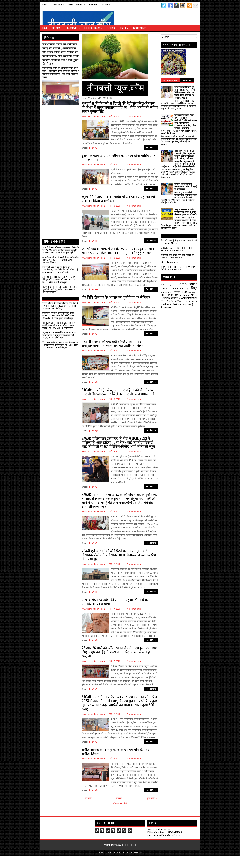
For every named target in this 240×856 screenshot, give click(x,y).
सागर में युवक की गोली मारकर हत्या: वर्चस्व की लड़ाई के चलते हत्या (185, 187)
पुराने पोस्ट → (152, 798)
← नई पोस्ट (87, 798)
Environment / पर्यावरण (170, 292)
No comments (134, 116)
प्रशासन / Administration (184, 298)
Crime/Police (188, 284)
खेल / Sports (182, 295)
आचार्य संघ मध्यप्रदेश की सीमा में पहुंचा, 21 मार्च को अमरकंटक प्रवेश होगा (115, 601)
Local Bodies (193, 292)
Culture (164, 288)
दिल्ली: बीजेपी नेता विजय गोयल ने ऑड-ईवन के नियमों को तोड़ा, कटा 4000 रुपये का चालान (60, 304)
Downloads (59, 4)
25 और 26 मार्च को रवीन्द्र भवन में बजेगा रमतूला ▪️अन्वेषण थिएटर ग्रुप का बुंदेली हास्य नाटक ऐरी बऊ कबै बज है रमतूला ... (120, 652)
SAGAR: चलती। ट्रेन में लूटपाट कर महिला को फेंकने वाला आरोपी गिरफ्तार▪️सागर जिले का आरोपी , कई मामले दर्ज (118, 392)
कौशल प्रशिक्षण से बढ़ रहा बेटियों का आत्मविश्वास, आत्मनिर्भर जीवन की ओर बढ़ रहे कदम (60, 270)
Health (107, 4)
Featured (93, 4)
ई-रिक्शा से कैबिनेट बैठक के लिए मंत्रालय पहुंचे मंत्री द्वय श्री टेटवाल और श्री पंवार (60, 278)
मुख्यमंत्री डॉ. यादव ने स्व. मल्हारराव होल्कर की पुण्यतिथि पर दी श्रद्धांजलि (60, 288)
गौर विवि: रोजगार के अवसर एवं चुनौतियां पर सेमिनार (116, 297)
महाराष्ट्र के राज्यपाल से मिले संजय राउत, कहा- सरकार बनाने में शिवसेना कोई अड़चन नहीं (60, 333)
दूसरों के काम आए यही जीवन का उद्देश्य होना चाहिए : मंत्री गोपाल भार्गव (119, 157)
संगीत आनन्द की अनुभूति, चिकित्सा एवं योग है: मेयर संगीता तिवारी (115, 751)
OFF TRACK (167, 295)
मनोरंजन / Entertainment (186, 301)
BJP (162, 284)
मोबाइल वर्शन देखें (120, 803)
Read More (151, 147)
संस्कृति (185, 305)
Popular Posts (170, 80)
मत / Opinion (167, 301)
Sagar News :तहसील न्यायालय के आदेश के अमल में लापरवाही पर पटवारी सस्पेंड (185, 212)
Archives (187, 80)
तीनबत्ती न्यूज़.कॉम (129, 845)
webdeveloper (108, 852)
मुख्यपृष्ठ (119, 798)
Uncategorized (139, 28)
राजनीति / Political (171, 304)
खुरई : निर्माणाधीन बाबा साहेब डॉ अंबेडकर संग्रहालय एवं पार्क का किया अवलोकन (118, 198)
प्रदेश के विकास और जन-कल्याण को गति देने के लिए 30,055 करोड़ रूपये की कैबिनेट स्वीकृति (60, 248)
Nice (163, 262)
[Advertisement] (62, 113)
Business (58, 27)
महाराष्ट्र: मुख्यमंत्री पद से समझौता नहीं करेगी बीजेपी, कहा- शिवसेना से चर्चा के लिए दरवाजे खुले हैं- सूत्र (59, 325)
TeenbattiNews (135, 852)
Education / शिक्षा (184, 288)
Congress (170, 284)
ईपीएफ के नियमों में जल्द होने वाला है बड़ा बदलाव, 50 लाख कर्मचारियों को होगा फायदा (59, 314)
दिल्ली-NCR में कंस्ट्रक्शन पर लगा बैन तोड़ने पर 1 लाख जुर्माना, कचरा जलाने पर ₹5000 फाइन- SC (60, 345)
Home (44, 4)
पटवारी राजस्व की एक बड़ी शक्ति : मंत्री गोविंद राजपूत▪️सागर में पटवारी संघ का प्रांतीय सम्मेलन (113, 343)
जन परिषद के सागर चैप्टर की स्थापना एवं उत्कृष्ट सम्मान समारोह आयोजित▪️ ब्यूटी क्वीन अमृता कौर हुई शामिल (118, 250)
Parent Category (77, 4)
